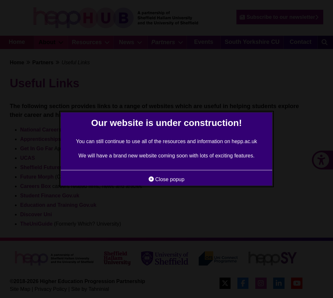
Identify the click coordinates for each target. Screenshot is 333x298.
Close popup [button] (166, 179)
